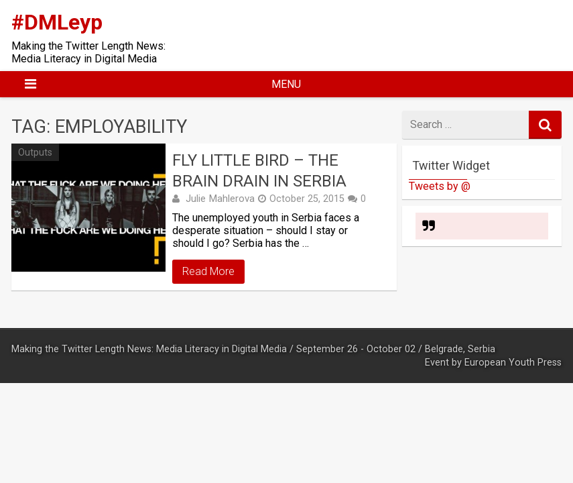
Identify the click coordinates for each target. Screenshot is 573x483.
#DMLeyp (57, 22)
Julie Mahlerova (220, 199)
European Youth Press (513, 362)
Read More (208, 271)
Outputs (35, 152)
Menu (286, 84)
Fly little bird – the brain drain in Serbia (259, 171)
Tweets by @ (439, 186)
